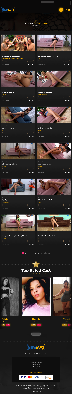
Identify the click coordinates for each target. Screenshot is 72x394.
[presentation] (2, 296)
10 (41, 251)
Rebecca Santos (42, 92)
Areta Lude (5, 56)
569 (64, 322)
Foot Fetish (5, 52)
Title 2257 (36, 351)
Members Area (43, 1)
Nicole (39, 200)
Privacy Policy (36, 362)
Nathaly (4, 92)
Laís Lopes (11, 56)
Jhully (39, 56)
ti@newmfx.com (31, 386)
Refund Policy (36, 364)
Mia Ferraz (17, 56)
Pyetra (4, 164)
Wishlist (5, 59)
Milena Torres (5, 200)
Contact (45, 351)
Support (41, 351)
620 (33, 322)
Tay (39, 236)
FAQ (36, 366)
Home (26, 351)
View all (36, 332)
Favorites (31, 59)
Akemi (4, 128)
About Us (31, 351)
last (47, 251)
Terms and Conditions (36, 360)
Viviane (40, 128)
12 (8, 322)
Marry (21, 56)
